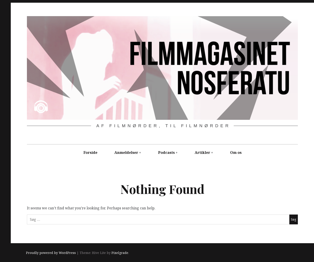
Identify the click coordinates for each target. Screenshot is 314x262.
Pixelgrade (119, 253)
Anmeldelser (126, 152)
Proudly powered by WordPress (51, 253)
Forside (90, 152)
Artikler (202, 152)
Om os (236, 152)
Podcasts (166, 152)
